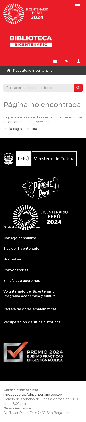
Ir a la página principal (20, 129)
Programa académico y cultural (29, 296)
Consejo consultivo (19, 238)
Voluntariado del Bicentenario (29, 291)
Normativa (12, 259)
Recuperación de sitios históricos (32, 322)
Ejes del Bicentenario (21, 249)
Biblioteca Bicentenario (23, 227)
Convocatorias (15, 270)
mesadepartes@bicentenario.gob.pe (32, 394)
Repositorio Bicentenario (33, 71)
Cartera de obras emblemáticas (30, 309)
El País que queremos (21, 281)
